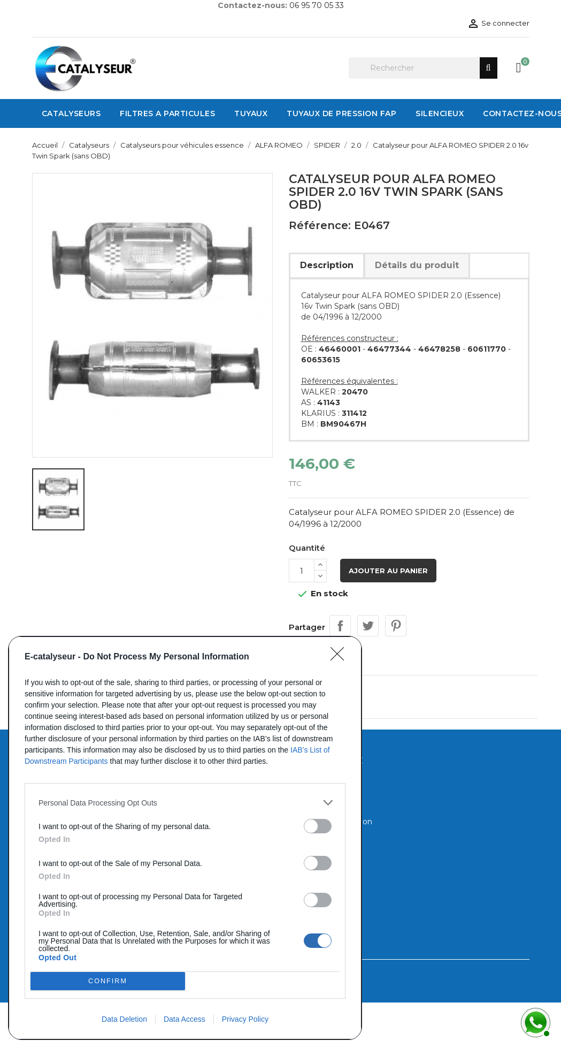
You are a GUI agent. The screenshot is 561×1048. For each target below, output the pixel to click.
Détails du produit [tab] (417, 265)
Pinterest (395, 625)
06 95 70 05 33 (316, 5)
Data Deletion (124, 1019)
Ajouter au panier (388, 570)
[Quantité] (301, 570)
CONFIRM (108, 981)
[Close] (341, 657)
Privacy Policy (245, 1019)
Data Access (184, 1019)
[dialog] (185, 837)
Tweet (368, 625)
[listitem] (185, 802)
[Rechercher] (423, 68)
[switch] (318, 826)
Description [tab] (326, 265)
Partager (340, 625)
